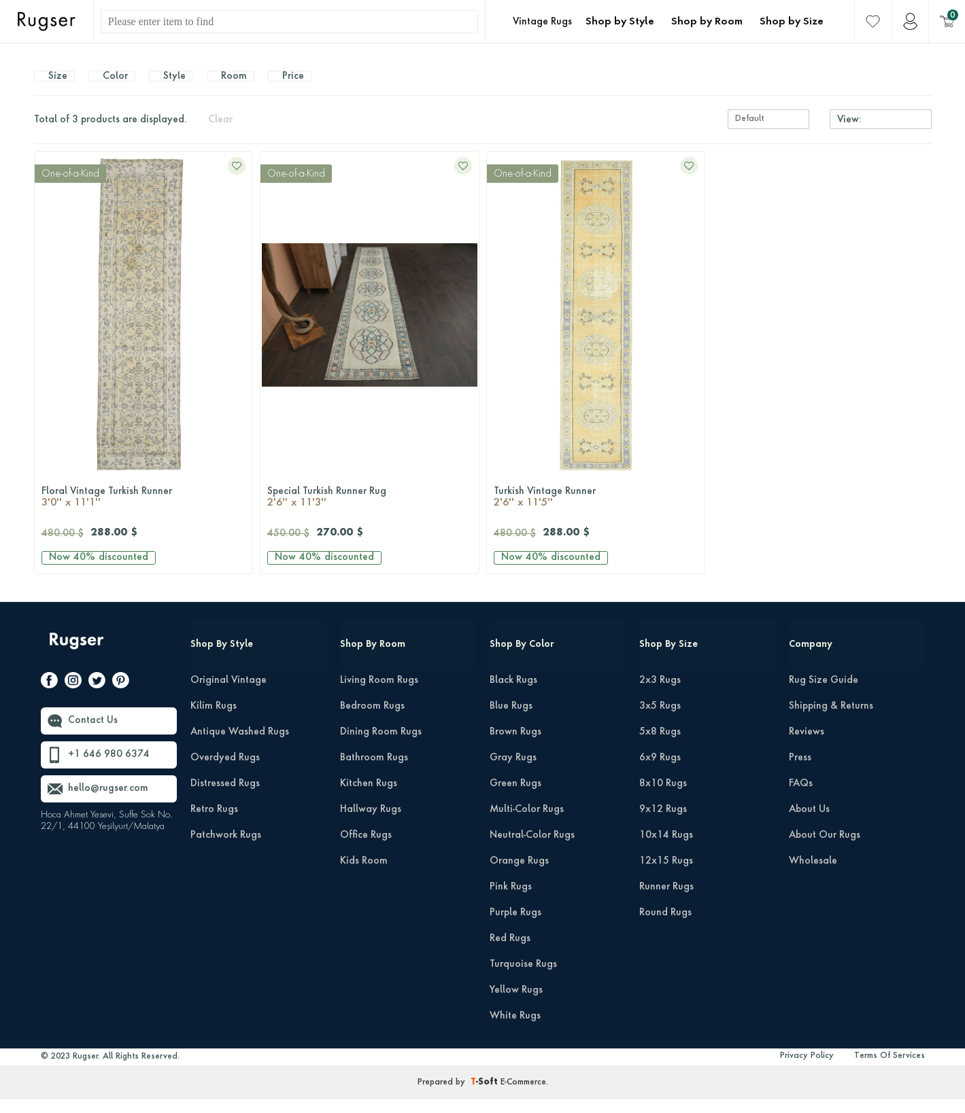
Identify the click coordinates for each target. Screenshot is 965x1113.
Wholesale (813, 874)
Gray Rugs (513, 771)
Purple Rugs (515, 926)
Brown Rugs (515, 745)
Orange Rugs (519, 874)
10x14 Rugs (666, 848)
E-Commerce (523, 1096)
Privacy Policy (807, 1069)
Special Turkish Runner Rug (369, 511)
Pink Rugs (511, 900)
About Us (809, 823)
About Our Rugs (824, 848)
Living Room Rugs (379, 694)
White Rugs (515, 1029)
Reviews (806, 745)
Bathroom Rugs (374, 771)
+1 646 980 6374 (109, 768)
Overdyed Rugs (225, 771)
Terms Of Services (889, 1069)
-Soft (486, 1096)
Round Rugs (665, 926)
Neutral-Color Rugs (532, 848)
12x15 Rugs (666, 874)
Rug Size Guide (823, 694)
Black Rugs (513, 694)
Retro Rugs (214, 823)
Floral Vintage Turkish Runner (143, 511)
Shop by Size (792, 21)
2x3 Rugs (660, 694)
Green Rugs (515, 797)
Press (800, 771)
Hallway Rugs (370, 823)
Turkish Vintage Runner (596, 511)
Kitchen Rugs (368, 797)
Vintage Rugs (542, 21)
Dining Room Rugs (381, 745)
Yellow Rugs (516, 1003)
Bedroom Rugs (372, 719)
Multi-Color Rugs (527, 823)
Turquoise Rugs (523, 978)
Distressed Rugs (225, 797)
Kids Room (364, 874)
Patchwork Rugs (225, 848)
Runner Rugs (666, 900)
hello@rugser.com (108, 802)
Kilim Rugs (213, 719)
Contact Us (93, 734)
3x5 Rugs (660, 719)
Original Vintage (228, 694)
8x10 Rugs (663, 797)
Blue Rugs (511, 719)
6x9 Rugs (660, 771)
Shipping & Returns (831, 719)
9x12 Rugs (663, 823)
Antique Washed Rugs (239, 745)
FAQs (801, 797)
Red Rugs (510, 952)
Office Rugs (366, 848)
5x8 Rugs (660, 745)
